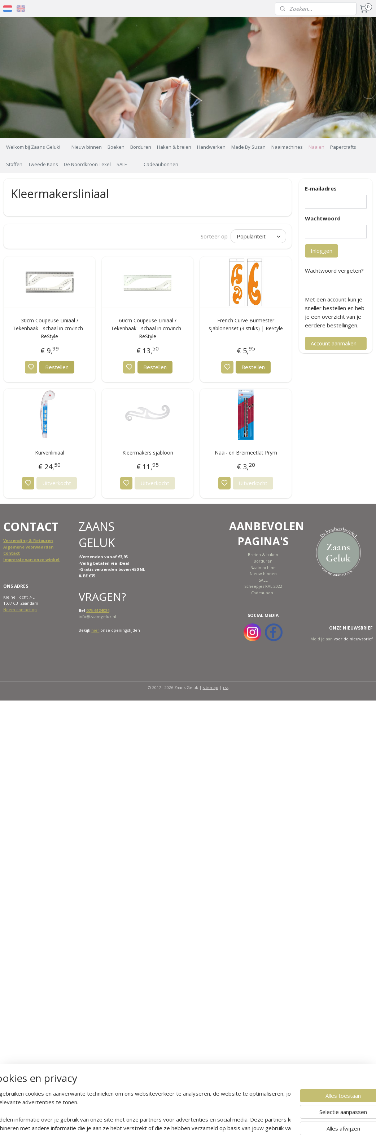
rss (225, 687)
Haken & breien (174, 147)
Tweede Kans (43, 164)
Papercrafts (343, 147)
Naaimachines (287, 147)
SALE (122, 164)
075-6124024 (97, 610)
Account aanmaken (334, 343)
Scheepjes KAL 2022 (263, 586)
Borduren (140, 147)
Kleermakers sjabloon (147, 452)
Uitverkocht (56, 483)
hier (95, 630)
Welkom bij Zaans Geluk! (33, 147)
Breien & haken (263, 554)
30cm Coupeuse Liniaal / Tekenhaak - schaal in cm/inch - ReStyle (49, 328)
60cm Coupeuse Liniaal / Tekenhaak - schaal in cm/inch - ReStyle (147, 328)
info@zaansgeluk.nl (97, 616)
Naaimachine (263, 567)
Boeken (116, 147)
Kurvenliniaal (49, 452)
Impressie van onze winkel (31, 559)
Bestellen (57, 367)
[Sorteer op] (258, 236)
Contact (11, 553)
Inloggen (321, 250)
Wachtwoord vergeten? (334, 270)
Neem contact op (20, 609)
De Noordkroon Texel (87, 164)
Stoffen (14, 164)
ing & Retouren (37, 540)
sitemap (210, 687)
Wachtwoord (323, 218)
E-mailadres (321, 188)
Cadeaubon (262, 592)
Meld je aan (321, 638)
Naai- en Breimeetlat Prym (246, 452)
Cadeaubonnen (161, 164)
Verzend (12, 540)
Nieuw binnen (86, 147)
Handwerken (211, 147)
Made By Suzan (248, 147)
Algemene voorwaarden (28, 547)
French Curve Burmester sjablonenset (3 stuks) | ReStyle (246, 324)
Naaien (316, 147)
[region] (140, 1110)
